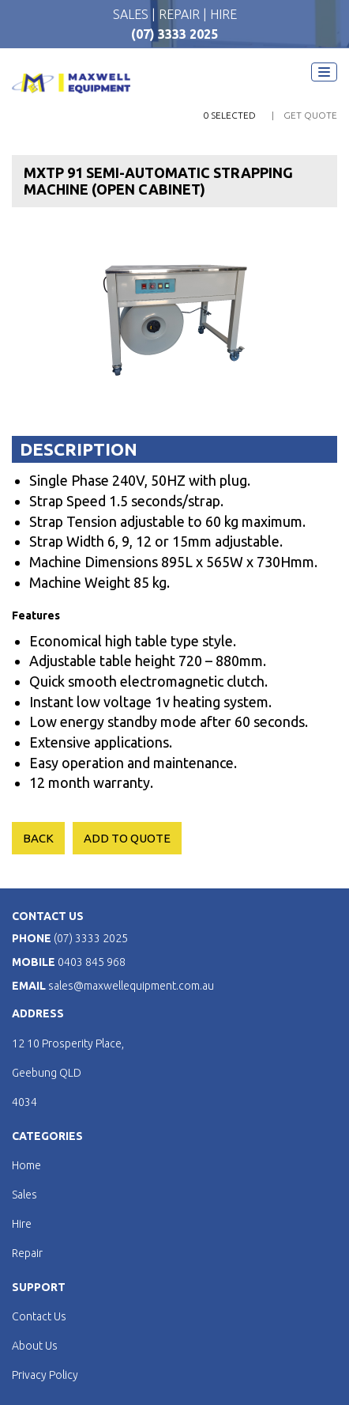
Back (38, 838)
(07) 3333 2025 (174, 34)
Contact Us (39, 1316)
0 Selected (229, 115)
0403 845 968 (92, 962)
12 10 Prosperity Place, (68, 1043)
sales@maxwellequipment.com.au (131, 985)
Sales (24, 1194)
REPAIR (181, 14)
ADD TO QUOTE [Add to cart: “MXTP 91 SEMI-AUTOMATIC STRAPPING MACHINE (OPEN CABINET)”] (127, 838)
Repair (27, 1253)
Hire (22, 1224)
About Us (35, 1345)
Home (26, 1165)
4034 (24, 1102)
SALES (132, 14)
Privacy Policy (45, 1375)
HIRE (223, 14)
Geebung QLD (46, 1072)
